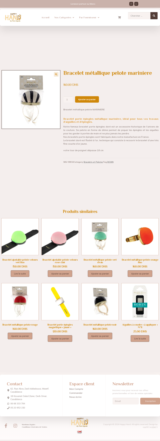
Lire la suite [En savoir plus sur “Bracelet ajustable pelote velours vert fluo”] (20, 273)
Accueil (45, 17)
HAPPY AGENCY (150, 427)
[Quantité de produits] (68, 99)
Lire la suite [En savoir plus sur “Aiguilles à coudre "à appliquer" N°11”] (140, 338)
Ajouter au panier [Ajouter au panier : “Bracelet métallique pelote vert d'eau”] (100, 273)
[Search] (154, 15)
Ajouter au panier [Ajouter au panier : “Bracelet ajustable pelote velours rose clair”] (60, 273)
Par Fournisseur (89, 17)
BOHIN (110, 162)
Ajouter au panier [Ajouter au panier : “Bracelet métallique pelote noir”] (100, 336)
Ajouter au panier (87, 99)
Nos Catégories (64, 17)
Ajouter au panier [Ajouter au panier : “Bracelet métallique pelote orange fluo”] (140, 273)
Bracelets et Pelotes (93, 162)
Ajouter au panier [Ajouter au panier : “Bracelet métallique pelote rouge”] (20, 336)
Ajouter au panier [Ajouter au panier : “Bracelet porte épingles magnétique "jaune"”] (60, 338)
